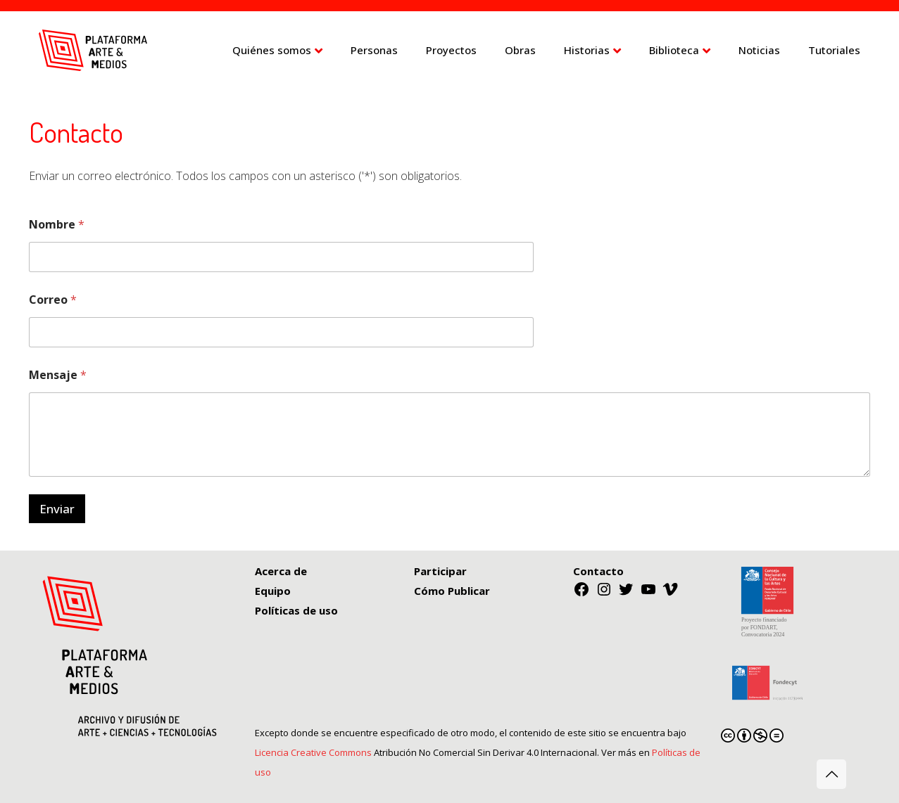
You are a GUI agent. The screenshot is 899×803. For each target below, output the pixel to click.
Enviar (57, 509)
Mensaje (58, 375)
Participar (440, 571)
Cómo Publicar (452, 591)
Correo (53, 300)
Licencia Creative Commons (313, 752)
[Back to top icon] (831, 774)
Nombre (56, 224)
